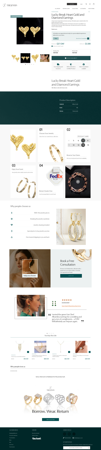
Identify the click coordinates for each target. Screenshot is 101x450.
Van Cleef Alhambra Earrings (71, 306)
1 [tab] (25, 64)
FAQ (10, 442)
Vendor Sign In (35, 435)
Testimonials (12, 446)
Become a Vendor (35, 433)
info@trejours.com (78, 438)
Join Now (72, 4)
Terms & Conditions (13, 435)
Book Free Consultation (82, 38)
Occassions (83, 8)
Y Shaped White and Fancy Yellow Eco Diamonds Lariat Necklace (39, 356)
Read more (54, 29)
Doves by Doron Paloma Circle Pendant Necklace (80, 356)
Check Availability (71, 58)
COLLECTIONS (75, 8)
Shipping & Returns (13, 433)
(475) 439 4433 (67, 437)
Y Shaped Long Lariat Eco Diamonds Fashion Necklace (59, 356)
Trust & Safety (12, 437)
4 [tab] (31, 64)
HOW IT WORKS (91, 8)
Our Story (11, 444)
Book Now (71, 275)
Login (81, 4)
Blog (10, 440)
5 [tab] (33, 64)
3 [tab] (29, 64)
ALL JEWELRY (57, 8)
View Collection (50, 419)
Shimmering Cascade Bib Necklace (18, 356)
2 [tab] (27, 64)
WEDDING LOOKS (66, 8)
